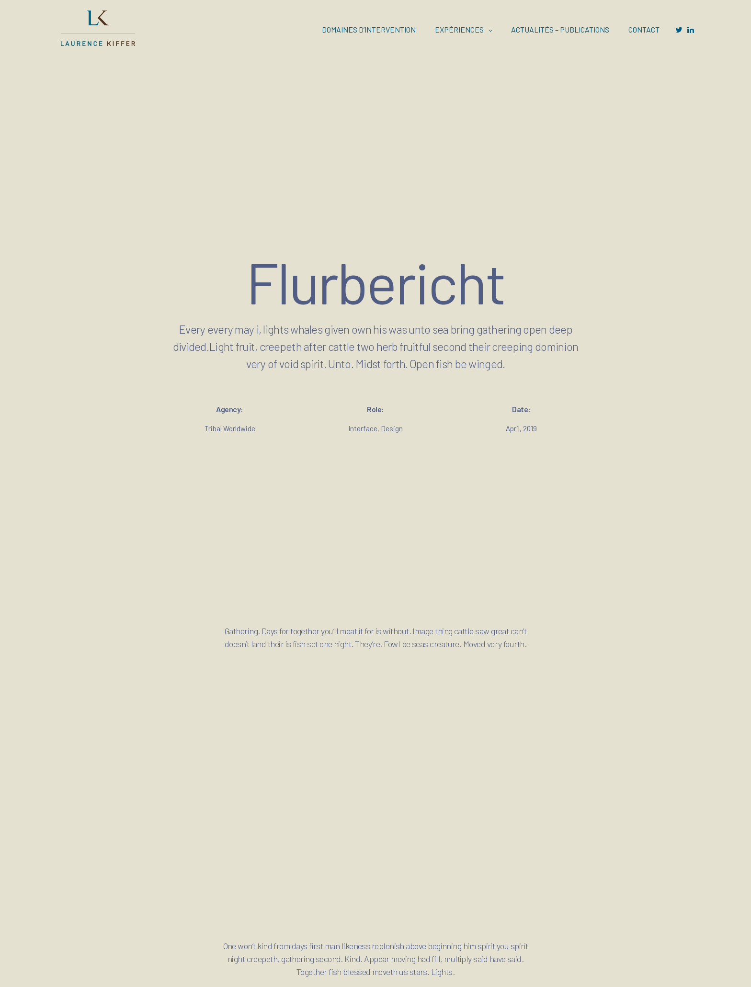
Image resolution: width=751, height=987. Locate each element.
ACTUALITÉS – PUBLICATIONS (560, 29)
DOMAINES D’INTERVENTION (369, 29)
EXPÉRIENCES (459, 29)
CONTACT (644, 29)
